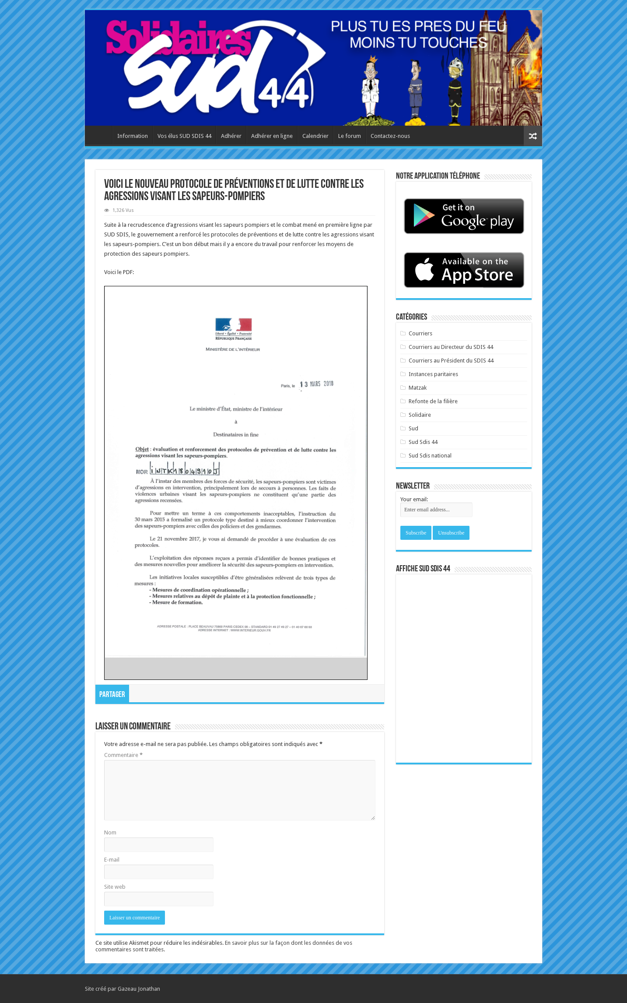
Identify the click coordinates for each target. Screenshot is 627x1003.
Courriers (420, 333)
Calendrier (315, 136)
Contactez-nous (390, 136)
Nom (110, 832)
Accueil (100, 135)
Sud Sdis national (430, 455)
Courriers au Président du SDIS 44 (451, 360)
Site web (115, 886)
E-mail (111, 859)
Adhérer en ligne (272, 136)
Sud (413, 428)
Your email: (414, 499)
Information (132, 136)
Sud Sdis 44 (423, 442)
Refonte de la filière (433, 401)
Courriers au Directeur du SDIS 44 (451, 347)
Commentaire (123, 755)
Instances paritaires (433, 374)
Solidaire (420, 415)
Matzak (418, 387)
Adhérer (231, 136)
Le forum (349, 136)
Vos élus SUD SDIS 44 (184, 136)
